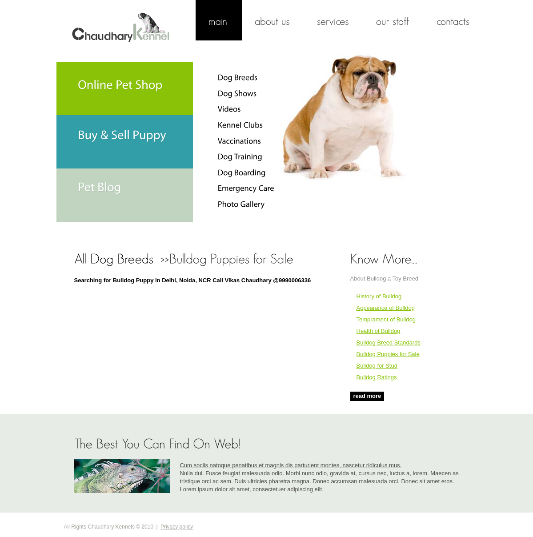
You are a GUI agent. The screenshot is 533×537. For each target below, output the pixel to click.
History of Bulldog (379, 296)
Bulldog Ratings (377, 377)
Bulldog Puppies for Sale (388, 354)
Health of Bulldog (379, 331)
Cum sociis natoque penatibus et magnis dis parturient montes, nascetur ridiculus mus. (291, 465)
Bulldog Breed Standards (389, 342)
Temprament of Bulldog (386, 319)
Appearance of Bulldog (386, 308)
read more (367, 396)
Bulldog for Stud (377, 365)
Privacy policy (176, 527)
